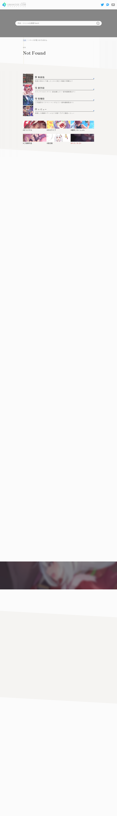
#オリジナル (27, 130)
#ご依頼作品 (27, 143)
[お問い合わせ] (113, 5)
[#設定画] (58, 138)
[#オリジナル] (34, 125)
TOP (24, 40)
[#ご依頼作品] (34, 138)
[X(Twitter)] (102, 4)
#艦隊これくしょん (78, 130)
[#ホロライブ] (58, 125)
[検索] (98, 23)
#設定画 (50, 143)
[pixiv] (108, 4)
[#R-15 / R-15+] (82, 138)
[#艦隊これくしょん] (82, 125)
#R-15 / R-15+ (76, 143)
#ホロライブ (51, 130)
